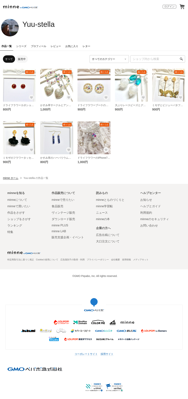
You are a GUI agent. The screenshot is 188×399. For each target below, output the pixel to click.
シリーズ (21, 46)
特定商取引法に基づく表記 (20, 259)
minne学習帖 (104, 206)
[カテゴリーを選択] (109, 59)
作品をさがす (16, 212)
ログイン (169, 6)
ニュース (102, 212)
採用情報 (126, 259)
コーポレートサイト (86, 353)
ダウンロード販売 (63, 219)
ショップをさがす (19, 219)
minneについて (17, 199)
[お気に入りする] (31, 97)
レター (86, 46)
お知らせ (146, 199)
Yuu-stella (38, 24)
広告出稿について (108, 234)
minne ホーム (10, 178)
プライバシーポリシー (98, 259)
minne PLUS (60, 225)
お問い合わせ (149, 225)
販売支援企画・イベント (68, 237)
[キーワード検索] (158, 59)
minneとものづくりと (110, 199)
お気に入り (71, 46)
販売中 (22, 59)
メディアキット (141, 259)
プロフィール (38, 46)
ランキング (14, 225)
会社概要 (115, 259)
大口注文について (108, 241)
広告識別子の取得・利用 (72, 259)
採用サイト (107, 353)
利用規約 (146, 212)
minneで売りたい (63, 199)
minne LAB (59, 231)
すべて (9, 59)
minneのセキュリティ (154, 219)
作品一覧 (6, 46)
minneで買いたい (18, 206)
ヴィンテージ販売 (63, 212)
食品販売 (57, 206)
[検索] (181, 59)
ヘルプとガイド (150, 206)
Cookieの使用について (47, 259)
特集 (10, 232)
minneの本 (103, 219)
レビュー (56, 46)
